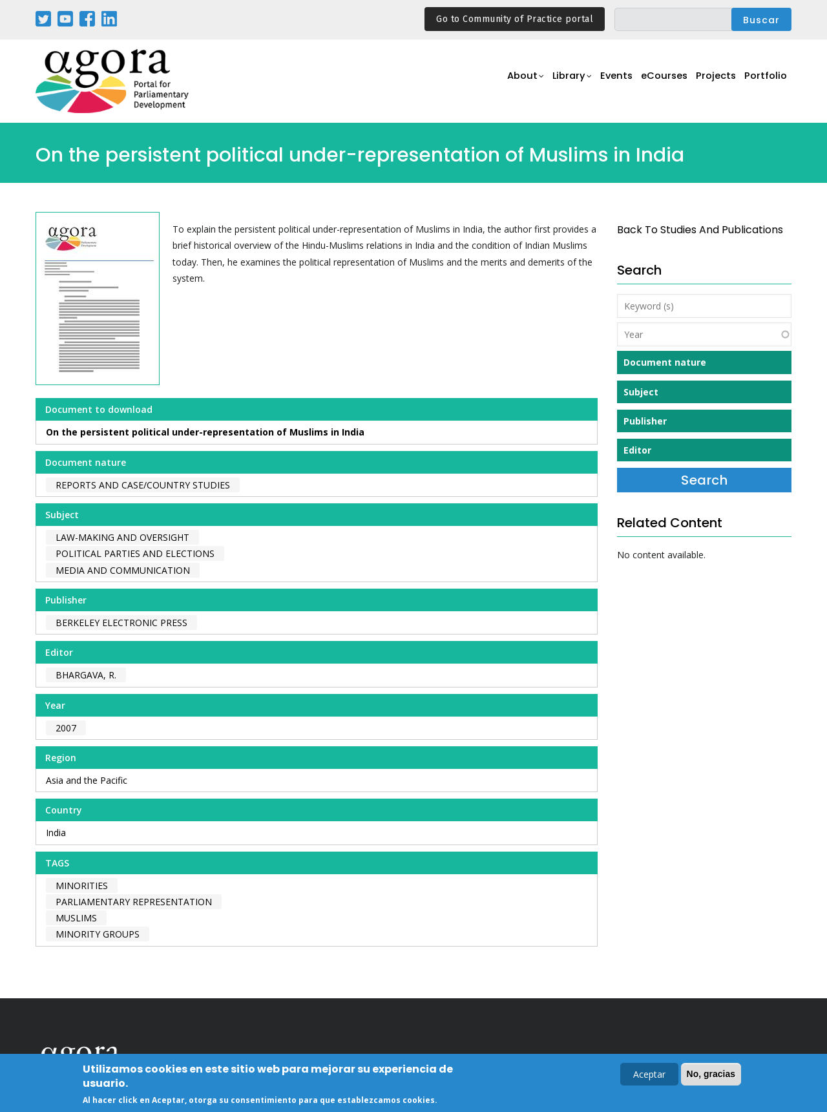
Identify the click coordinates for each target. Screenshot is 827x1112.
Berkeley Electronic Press (121, 622)
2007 (66, 728)
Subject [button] (640, 392)
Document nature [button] (664, 362)
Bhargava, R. (86, 675)
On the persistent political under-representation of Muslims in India (205, 432)
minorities (82, 885)
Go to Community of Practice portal (514, 19)
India (56, 832)
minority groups (98, 934)
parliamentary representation (134, 902)
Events (604, 82)
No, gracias (711, 1075)
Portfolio (764, 82)
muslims (76, 918)
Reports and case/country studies (143, 485)
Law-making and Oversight (122, 537)
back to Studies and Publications (700, 229)
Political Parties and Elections (135, 553)
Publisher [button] (645, 421)
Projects (711, 82)
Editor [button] (637, 450)
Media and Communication (123, 570)
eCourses (656, 82)
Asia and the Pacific (86, 780)
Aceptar (649, 1075)
